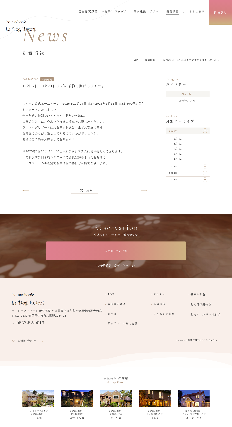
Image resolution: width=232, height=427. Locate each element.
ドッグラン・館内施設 (130, 11)
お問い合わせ (23, 341)
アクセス (156, 11)
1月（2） (179, 161)
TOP (111, 294)
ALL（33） (188, 94)
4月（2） (179, 151)
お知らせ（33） (188, 101)
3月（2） (179, 156)
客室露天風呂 (88, 11)
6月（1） (179, 141)
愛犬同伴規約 (200, 304)
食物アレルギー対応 (205, 315)
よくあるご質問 (194, 11)
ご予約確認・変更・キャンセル (117, 265)
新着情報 (172, 11)
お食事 (106, 11)
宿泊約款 (197, 294)
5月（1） (179, 146)
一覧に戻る (84, 190)
